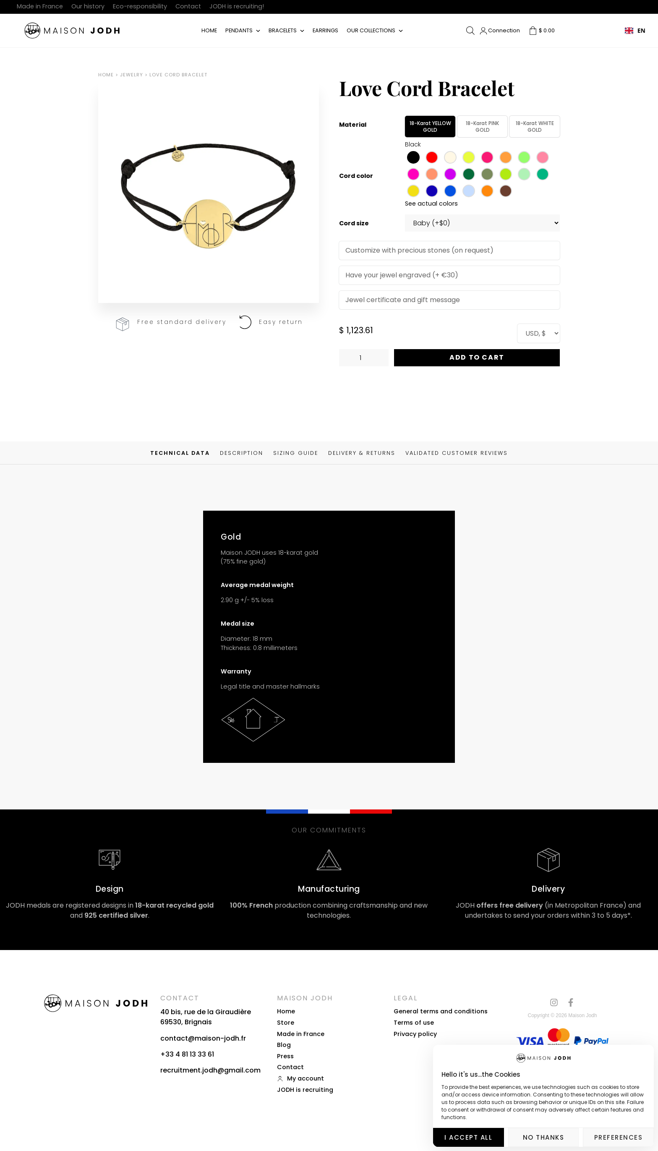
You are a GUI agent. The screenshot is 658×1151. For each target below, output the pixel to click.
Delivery (548, 889)
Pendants (239, 30)
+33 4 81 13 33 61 (187, 1054)
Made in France (40, 6)
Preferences (618, 1137)
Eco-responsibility (140, 6)
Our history (87, 6)
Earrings (325, 30)
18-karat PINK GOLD (482, 126)
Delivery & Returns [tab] (361, 453)
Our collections (371, 30)
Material (352, 125)
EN (635, 30)
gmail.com (242, 1070)
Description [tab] (241, 453)
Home (209, 30)
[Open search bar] (470, 30)
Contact (188, 6)
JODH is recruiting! (236, 6)
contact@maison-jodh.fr (203, 1038)
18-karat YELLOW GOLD (430, 126)
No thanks (543, 1137)
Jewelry (131, 74)
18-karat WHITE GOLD (535, 126)
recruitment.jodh (188, 1070)
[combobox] (635, 30)
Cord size (354, 223)
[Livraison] (548, 859)
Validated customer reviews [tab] (456, 453)
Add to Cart (476, 357)
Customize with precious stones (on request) (419, 250)
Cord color (356, 176)
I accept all (468, 1137)
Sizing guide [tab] (295, 453)
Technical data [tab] (180, 453)
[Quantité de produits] (364, 357)
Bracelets (283, 30)
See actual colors (431, 203)
